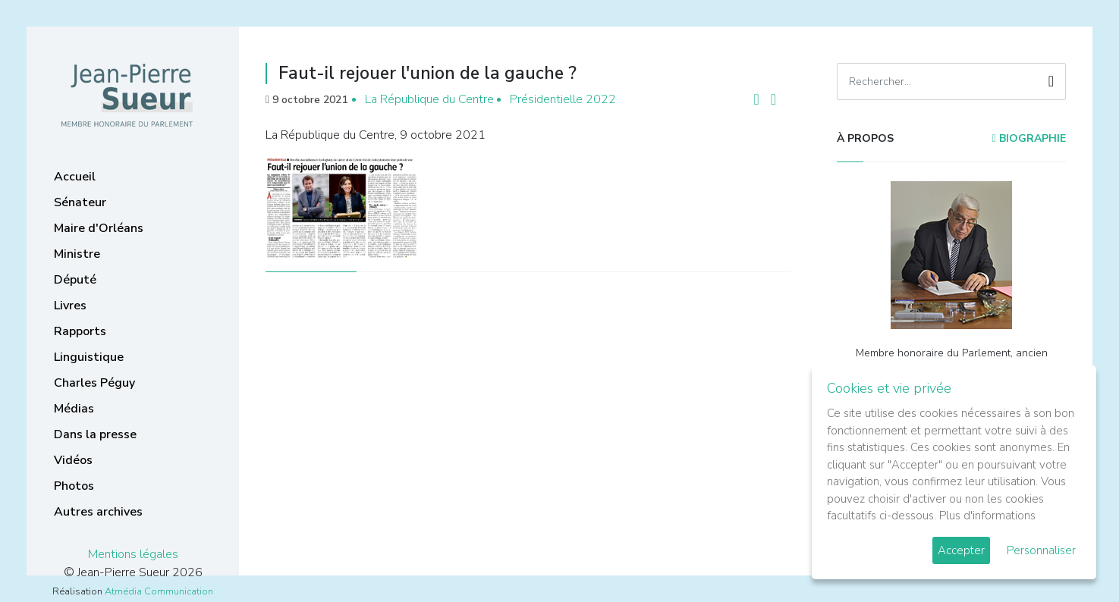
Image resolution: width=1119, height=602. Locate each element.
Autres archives (98, 511)
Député (75, 279)
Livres (70, 305)
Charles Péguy (94, 383)
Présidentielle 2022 (563, 99)
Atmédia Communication (159, 591)
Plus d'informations (987, 515)
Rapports (80, 331)
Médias (74, 408)
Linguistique (89, 357)
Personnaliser (1041, 550)
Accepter (961, 550)
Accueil (75, 176)
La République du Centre (429, 99)
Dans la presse (95, 434)
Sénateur (80, 202)
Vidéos (73, 460)
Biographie (1029, 138)
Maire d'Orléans (98, 228)
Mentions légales (133, 554)
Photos (74, 486)
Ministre (77, 254)
